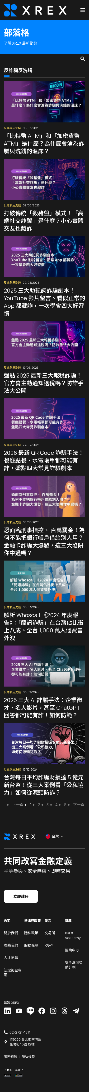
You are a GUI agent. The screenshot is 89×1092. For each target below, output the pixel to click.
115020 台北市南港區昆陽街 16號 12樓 (25, 1041)
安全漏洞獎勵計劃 (74, 965)
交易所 (50, 932)
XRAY (49, 945)
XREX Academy (73, 935)
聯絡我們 (11, 945)
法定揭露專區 (13, 972)
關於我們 (11, 932)
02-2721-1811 (19, 1032)
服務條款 (31, 945)
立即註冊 (20, 896)
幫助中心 (72, 950)
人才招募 (11, 957)
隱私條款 (28, 1056)
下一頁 (78, 804)
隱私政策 (31, 932)
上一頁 (17, 804)
